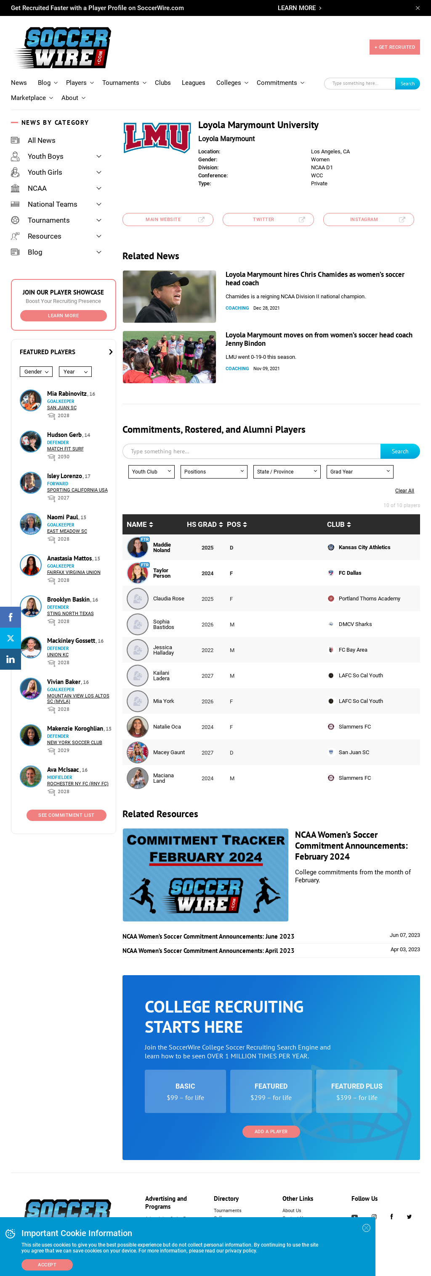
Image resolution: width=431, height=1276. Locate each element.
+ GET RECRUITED (395, 47)
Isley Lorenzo (65, 476)
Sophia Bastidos (163, 624)
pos (234, 524)
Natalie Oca (167, 727)
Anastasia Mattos (70, 558)
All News (33, 140)
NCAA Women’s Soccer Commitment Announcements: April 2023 (208, 951)
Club (336, 524)
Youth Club (144, 472)
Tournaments (120, 82)
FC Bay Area (353, 650)
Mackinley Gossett (72, 641)
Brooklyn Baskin (69, 599)
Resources (36, 236)
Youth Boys (37, 156)
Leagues (193, 82)
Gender (33, 371)
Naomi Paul (63, 517)
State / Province (275, 472)
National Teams (44, 204)
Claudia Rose (168, 598)
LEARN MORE (297, 8)
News (19, 82)
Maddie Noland (162, 547)
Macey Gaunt (169, 752)
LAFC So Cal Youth (361, 675)
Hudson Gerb (65, 435)
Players (76, 82)
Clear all (404, 491)
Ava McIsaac (64, 769)
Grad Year (341, 472)
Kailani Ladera (161, 675)
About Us (291, 1210)
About (69, 98)
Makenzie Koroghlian (76, 728)
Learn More (63, 315)
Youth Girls (36, 172)
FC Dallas (350, 573)
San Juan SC (62, 407)
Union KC (58, 655)
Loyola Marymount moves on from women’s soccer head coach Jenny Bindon (319, 339)
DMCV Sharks (355, 624)
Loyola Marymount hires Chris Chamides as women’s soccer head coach (315, 278)
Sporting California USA (77, 490)
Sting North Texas (70, 613)
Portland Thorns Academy (369, 598)
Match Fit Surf (65, 449)
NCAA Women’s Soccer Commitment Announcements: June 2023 (208, 936)
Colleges (228, 82)
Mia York (163, 701)
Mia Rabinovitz (67, 393)
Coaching (237, 308)
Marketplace (28, 98)
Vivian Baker (64, 682)
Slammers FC (355, 727)
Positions (195, 472)
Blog (44, 82)
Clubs (163, 82)
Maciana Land (163, 778)
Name (137, 524)
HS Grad (202, 524)
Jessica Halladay (163, 650)
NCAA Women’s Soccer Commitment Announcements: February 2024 (351, 845)
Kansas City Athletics (365, 547)
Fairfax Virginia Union (74, 572)
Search (408, 83)
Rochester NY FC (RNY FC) (78, 784)
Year (69, 371)
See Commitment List (66, 815)
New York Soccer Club (74, 742)
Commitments (277, 82)
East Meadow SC (67, 531)
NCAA (29, 188)
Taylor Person (161, 573)
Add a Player (271, 1131)
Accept (47, 1265)
